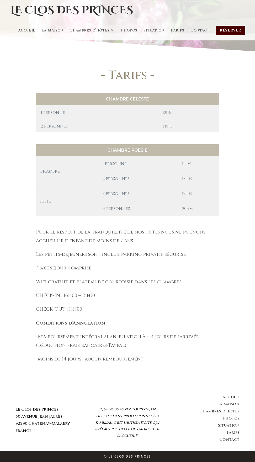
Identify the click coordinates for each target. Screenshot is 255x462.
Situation (229, 425)
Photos (231, 418)
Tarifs (233, 432)
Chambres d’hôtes (219, 411)
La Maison (228, 404)
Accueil (231, 397)
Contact (229, 439)
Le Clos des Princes (71, 10)
